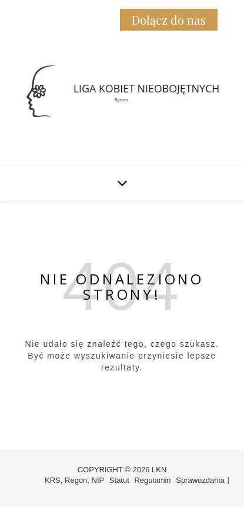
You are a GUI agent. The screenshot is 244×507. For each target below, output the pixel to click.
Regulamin (152, 480)
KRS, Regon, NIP (74, 480)
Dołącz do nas (169, 20)
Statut (119, 480)
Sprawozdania (200, 480)
